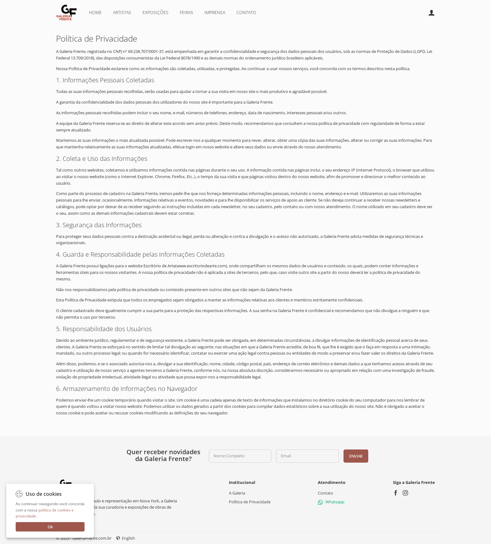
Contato (246, 12)
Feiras (186, 12)
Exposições (155, 12)
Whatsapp (331, 502)
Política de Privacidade (250, 502)
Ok (50, 527)
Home (95, 12)
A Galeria (237, 493)
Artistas (122, 12)
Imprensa (214, 12)
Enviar (356, 456)
